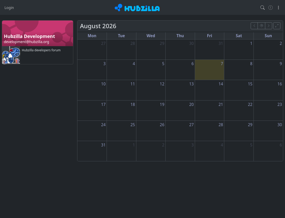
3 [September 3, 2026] (192, 145)
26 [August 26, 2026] (162, 124)
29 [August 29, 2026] (250, 124)
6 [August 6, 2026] (192, 63)
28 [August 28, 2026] (221, 124)
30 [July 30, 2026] (191, 43)
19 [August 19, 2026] (162, 104)
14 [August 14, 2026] (221, 84)
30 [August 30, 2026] (279, 124)
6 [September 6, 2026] (281, 145)
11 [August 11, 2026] (132, 84)
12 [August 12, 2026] (162, 84)
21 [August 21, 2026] (221, 104)
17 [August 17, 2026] (103, 104)
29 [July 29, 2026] (162, 43)
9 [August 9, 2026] (281, 63)
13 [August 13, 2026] (191, 84)
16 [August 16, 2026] (279, 84)
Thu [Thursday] (180, 35)
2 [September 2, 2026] (163, 145)
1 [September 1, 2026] (134, 145)
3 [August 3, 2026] (104, 63)
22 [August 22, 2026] (250, 104)
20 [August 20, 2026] (191, 104)
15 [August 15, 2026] (250, 84)
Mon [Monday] (92, 35)
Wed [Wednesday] (151, 35)
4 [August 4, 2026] (134, 63)
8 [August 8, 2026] (251, 63)
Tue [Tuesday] (121, 35)
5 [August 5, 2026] (163, 63)
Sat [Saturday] (239, 35)
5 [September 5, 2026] (251, 145)
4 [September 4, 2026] (222, 145)
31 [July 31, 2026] (221, 43)
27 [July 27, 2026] (103, 43)
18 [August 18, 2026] (132, 104)
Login (9, 7)
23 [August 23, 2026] (279, 104)
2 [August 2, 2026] (281, 43)
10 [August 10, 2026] (103, 84)
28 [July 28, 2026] (132, 43)
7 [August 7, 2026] (222, 63)
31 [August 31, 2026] (103, 145)
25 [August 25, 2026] (132, 124)
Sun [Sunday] (268, 35)
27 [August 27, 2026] (191, 124)
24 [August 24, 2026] (103, 124)
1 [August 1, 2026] (251, 43)
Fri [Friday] (209, 35)
